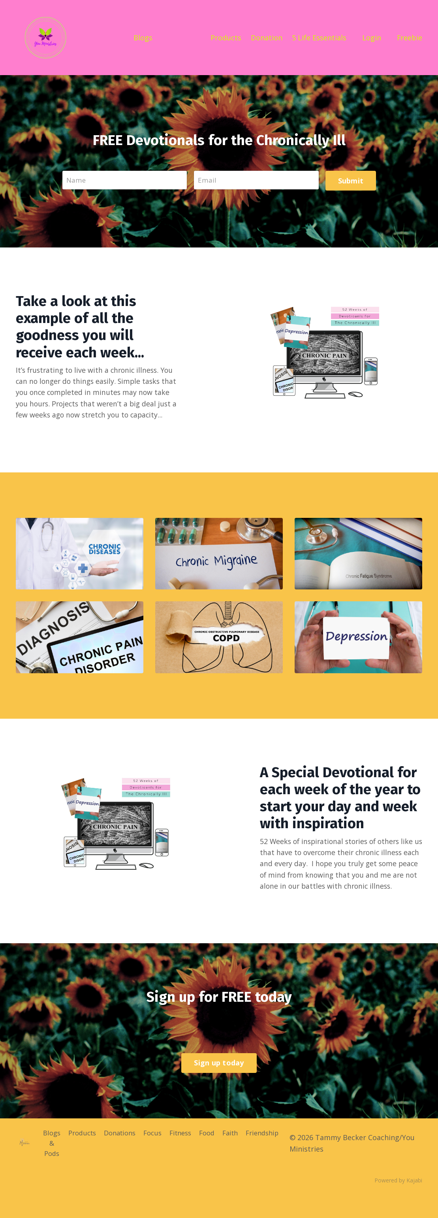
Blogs (142, 37)
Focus (157, 1156)
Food (215, 1156)
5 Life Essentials (318, 37)
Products (226, 37)
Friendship (275, 1156)
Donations (121, 1156)
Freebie (409, 37)
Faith (240, 1156)
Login (371, 37)
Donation (266, 37)
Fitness (187, 1156)
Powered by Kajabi (398, 1205)
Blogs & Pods (47, 1168)
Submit (350, 180)
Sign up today (219, 1088)
